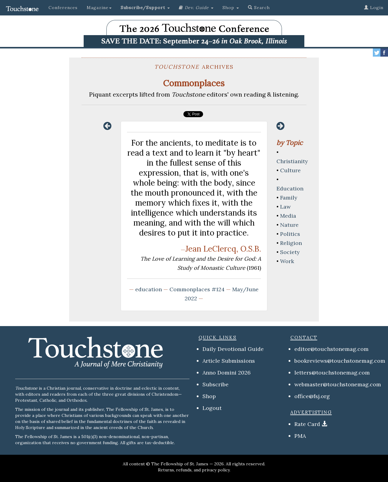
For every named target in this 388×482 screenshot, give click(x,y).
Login (373, 7)
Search (259, 7)
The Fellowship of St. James (179, 464)
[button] (145, 7)
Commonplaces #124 (197, 289)
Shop (209, 396)
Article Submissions (228, 360)
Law (285, 206)
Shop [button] (230, 7)
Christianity (292, 161)
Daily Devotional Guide (233, 348)
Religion (291, 242)
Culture (290, 170)
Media (288, 215)
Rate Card (307, 424)
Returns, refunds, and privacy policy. (194, 470)
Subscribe (215, 384)
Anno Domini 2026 (226, 372)
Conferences (63, 7)
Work (287, 261)
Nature (289, 224)
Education (289, 188)
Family (288, 197)
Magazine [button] (99, 7)
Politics (290, 233)
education (148, 289)
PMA (300, 435)
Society (290, 252)
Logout (212, 407)
